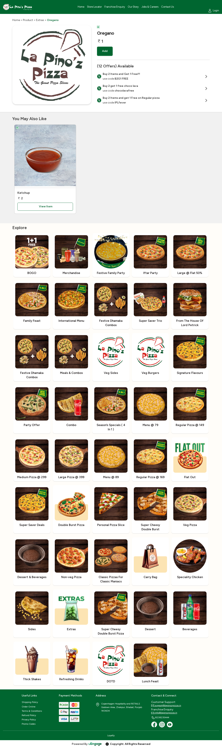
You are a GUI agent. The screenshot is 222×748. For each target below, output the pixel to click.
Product (28, 20)
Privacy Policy (29, 719)
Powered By (87, 744)
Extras (40, 20)
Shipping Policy (30, 702)
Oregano (53, 20)
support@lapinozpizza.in (166, 705)
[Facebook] (154, 724)
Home (16, 20)
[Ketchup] (45, 156)
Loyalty (111, 735)
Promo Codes (28, 724)
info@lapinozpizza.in (164, 712)
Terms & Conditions (32, 711)
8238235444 (160, 717)
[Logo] (17, 7)
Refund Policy (29, 715)
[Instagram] (162, 724)
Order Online (28, 706)
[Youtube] (170, 724)
